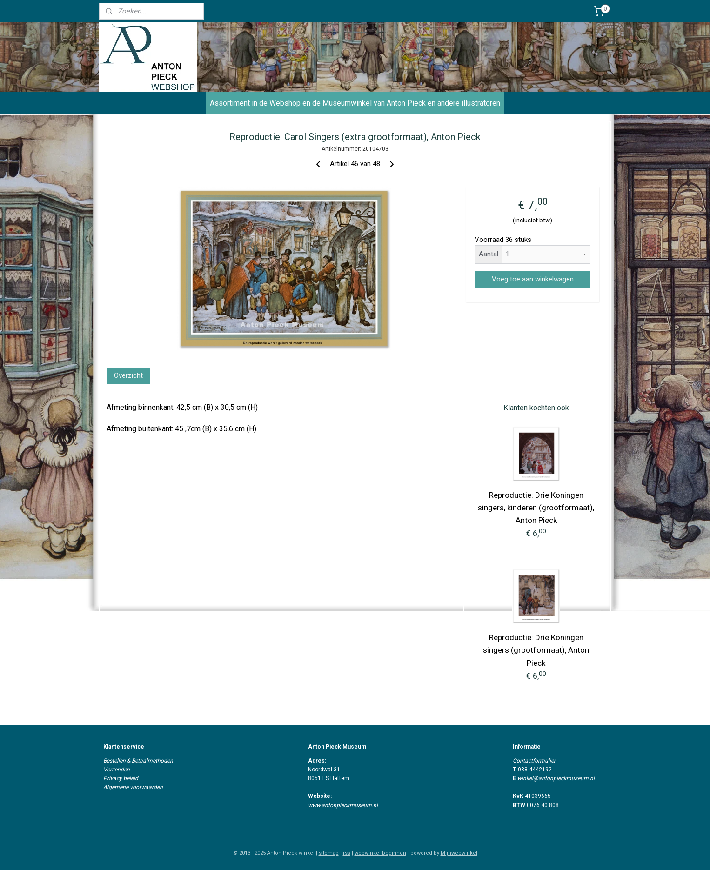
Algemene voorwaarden (133, 787)
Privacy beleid (120, 778)
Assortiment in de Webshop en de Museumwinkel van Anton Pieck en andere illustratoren (355, 103)
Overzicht (128, 375)
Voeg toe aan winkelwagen (532, 279)
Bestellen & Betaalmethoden (138, 760)
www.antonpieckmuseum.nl (343, 805)
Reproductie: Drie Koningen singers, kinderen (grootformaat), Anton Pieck (536, 507)
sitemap (329, 853)
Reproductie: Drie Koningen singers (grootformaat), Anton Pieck (536, 650)
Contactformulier (534, 760)
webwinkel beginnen (380, 853)
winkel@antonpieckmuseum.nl (556, 778)
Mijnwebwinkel (459, 853)
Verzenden (116, 769)
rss (346, 853)
